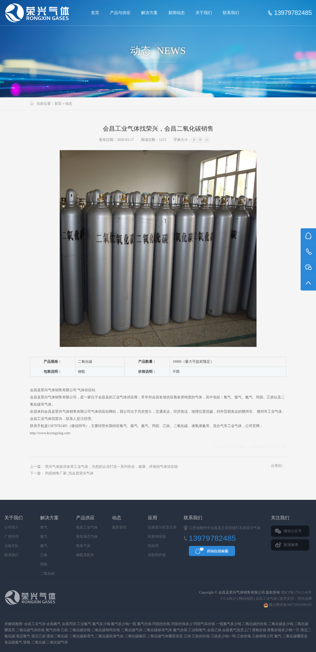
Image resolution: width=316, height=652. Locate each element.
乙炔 (43, 555)
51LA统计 (228, 599)
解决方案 (149, 13)
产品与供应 (120, 13)
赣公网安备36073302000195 (288, 605)
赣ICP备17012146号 (296, 592)
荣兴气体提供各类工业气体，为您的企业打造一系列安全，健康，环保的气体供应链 (111, 467)
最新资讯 (119, 527)
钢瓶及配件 (85, 555)
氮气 (43, 546)
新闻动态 (176, 13)
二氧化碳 (47, 573)
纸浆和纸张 (157, 537)
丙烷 (43, 564)
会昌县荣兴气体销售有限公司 (39, 13)
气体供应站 (86, 390)
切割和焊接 (157, 555)
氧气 (43, 527)
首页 (95, 13)
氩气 (43, 537)
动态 (68, 104)
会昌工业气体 (41, 419)
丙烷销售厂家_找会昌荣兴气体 (69, 473)
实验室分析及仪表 (162, 527)
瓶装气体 (83, 546)
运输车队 (11, 546)
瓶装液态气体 (87, 537)
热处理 (153, 546)
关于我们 (204, 13)
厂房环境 (11, 537)
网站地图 (246, 599)
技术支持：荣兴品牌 (296, 599)
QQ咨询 (212, 552)
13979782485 (293, 13)
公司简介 (11, 527)
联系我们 (231, 13)
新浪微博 (291, 545)
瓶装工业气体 (87, 527)
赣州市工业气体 (269, 411)
